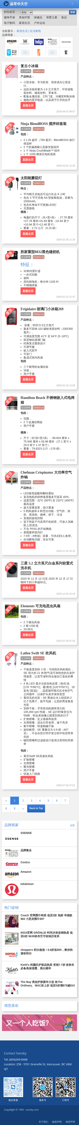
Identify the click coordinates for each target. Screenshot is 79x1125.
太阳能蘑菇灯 (31, 178)
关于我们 (43, 1121)
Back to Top (36, 808)
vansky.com (32, 1109)
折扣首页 (9, 11)
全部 (72, 825)
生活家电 (35, 31)
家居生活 (24, 22)
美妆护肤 (24, 17)
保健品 (38, 17)
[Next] (23, 808)
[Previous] (6, 801)
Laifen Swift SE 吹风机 (38, 653)
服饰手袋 (9, 17)
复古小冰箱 (29, 66)
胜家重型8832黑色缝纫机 (40, 252)
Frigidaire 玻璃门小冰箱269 (42, 309)
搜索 (72, 12)
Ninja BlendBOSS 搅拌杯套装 (44, 124)
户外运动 (39, 22)
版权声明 (57, 1121)
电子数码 (9, 22)
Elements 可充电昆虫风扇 (40, 606)
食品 (64, 17)
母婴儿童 (51, 17)
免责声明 (70, 1121)
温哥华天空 (15, 3)
